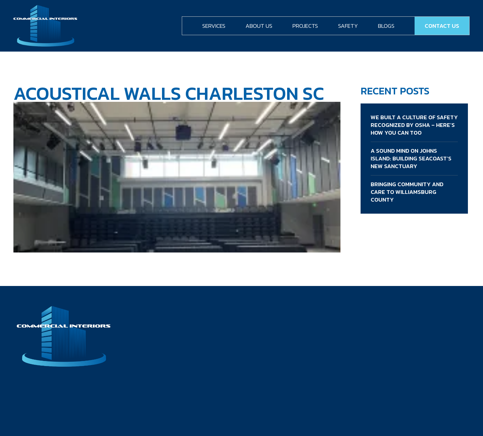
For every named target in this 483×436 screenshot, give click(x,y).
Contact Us (442, 25)
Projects (305, 25)
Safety (348, 25)
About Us (259, 25)
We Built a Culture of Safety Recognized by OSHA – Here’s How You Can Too (414, 125)
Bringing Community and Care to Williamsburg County (407, 192)
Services (213, 25)
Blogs (386, 25)
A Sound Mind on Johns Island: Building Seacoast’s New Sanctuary (411, 158)
